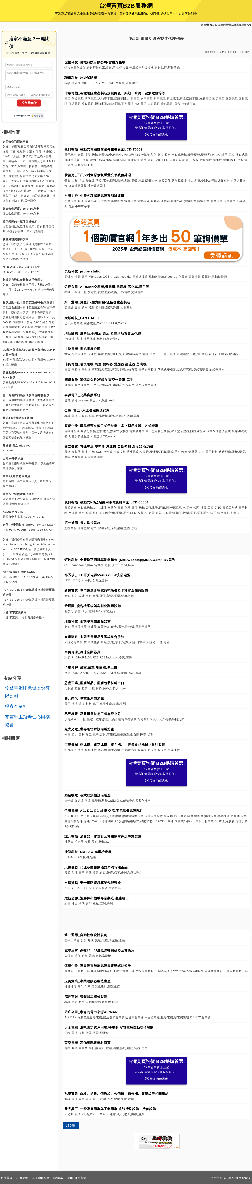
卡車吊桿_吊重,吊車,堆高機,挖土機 (90, 667)
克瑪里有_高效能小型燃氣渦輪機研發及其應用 (99, 950)
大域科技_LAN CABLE (82, 318)
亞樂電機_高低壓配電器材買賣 (87, 1043)
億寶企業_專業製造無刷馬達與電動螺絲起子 (97, 966)
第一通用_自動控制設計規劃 (85, 935)
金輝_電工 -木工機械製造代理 (87, 410)
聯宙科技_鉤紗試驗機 (80, 78)
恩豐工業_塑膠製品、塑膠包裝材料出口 (94, 683)
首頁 (203, 24)
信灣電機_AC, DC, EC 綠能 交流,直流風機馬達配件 (103, 811)
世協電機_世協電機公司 (82, 349)
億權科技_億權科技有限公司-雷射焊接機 (95, 62)
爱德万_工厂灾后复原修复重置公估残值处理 (97, 175)
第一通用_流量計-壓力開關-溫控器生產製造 (97, 302)
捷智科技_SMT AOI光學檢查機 (87, 852)
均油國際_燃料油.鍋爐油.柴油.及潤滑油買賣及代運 (102, 333)
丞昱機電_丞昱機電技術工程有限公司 (92, 714)
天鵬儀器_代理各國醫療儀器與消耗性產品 (96, 867)
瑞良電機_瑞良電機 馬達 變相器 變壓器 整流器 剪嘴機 (105, 364)
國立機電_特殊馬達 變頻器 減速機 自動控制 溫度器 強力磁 (109, 446)
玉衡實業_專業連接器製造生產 (87, 981)
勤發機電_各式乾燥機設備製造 (87, 795)
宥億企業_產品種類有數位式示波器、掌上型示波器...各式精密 (111, 426)
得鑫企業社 (16, 708)
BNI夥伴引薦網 (76, 1177)
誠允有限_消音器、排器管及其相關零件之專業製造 (102, 836)
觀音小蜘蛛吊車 (185, 103)
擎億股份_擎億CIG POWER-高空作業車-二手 (98, 379)
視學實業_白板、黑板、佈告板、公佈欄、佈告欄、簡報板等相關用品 (116, 1093)
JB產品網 (22, 1177)
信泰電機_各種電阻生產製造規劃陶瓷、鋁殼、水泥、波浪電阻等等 (114, 93)
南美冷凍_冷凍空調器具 (82, 652)
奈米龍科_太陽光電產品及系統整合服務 (94, 637)
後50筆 (69, 1125)
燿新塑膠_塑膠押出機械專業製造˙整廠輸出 (96, 898)
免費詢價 (29, 104)
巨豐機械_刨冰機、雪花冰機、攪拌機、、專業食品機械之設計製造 (114, 744)
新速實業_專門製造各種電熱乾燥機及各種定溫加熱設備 (106, 590)
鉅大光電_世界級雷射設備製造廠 (89, 729)
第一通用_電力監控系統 (82, 523)
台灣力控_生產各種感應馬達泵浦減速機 (94, 196)
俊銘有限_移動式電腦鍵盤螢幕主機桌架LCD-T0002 (103, 149)
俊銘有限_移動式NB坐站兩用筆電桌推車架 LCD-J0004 (106, 502)
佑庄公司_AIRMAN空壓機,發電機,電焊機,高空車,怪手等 (106, 287)
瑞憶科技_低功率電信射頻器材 (87, 621)
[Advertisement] (156, 543)
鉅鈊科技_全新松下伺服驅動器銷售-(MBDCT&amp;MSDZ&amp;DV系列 (119, 560)
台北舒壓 (127, 307)
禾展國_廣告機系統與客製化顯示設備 (92, 606)
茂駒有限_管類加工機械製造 (85, 996)
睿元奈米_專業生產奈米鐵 (84, 698)
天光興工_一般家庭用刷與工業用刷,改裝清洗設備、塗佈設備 (110, 1109)
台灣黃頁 (6, 1177)
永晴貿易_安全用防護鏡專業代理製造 (92, 883)
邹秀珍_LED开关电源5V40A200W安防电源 (97, 575)
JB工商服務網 (41, 1177)
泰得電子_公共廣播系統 (82, 395)
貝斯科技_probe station (83, 271)
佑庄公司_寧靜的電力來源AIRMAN (91, 1012)
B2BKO (58, 1177)
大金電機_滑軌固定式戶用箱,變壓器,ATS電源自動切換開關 (109, 1027)
